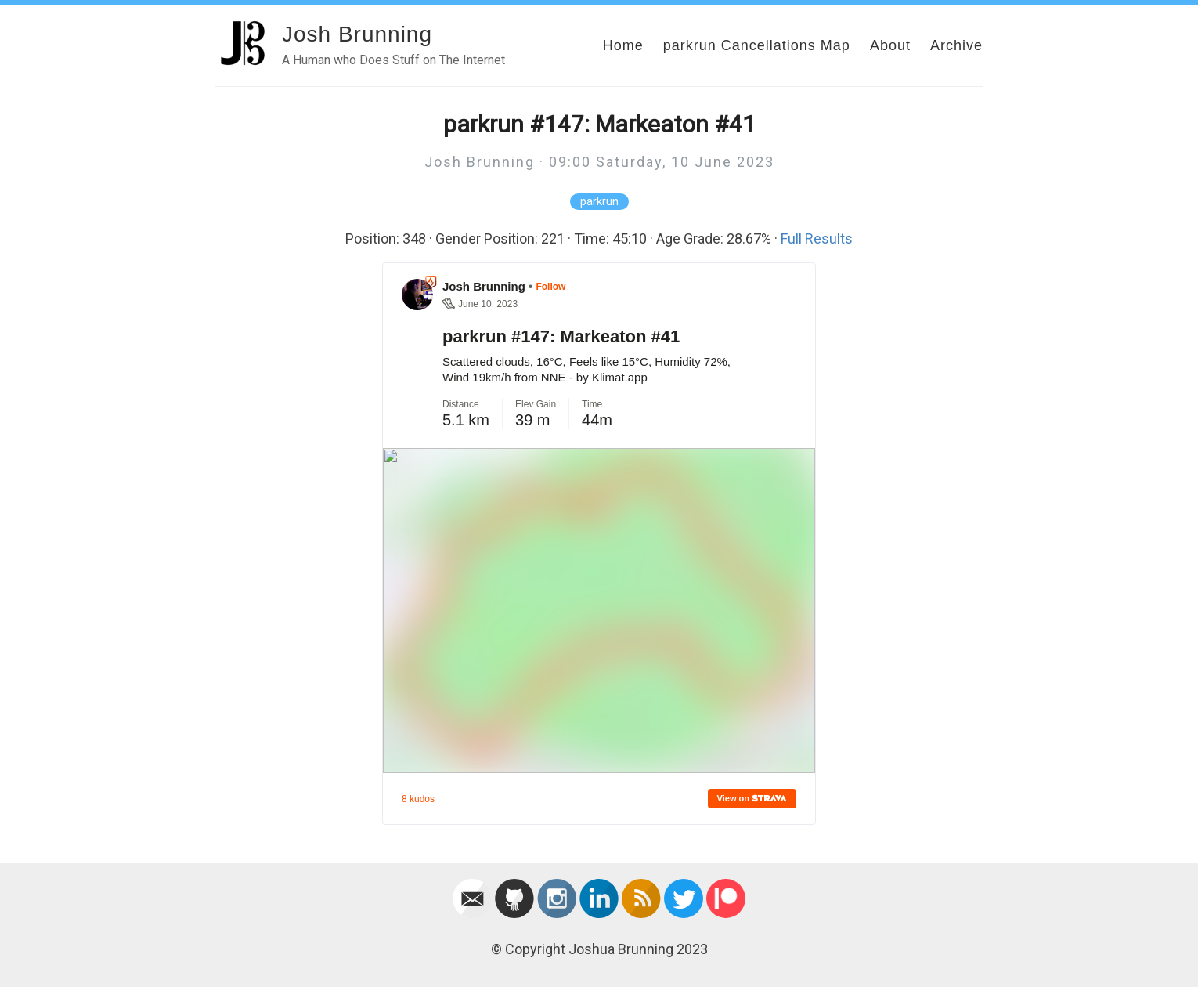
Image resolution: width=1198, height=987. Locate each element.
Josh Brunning (357, 34)
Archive (956, 45)
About (890, 45)
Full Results (817, 238)
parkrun (599, 201)
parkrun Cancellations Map (756, 45)
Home (623, 45)
